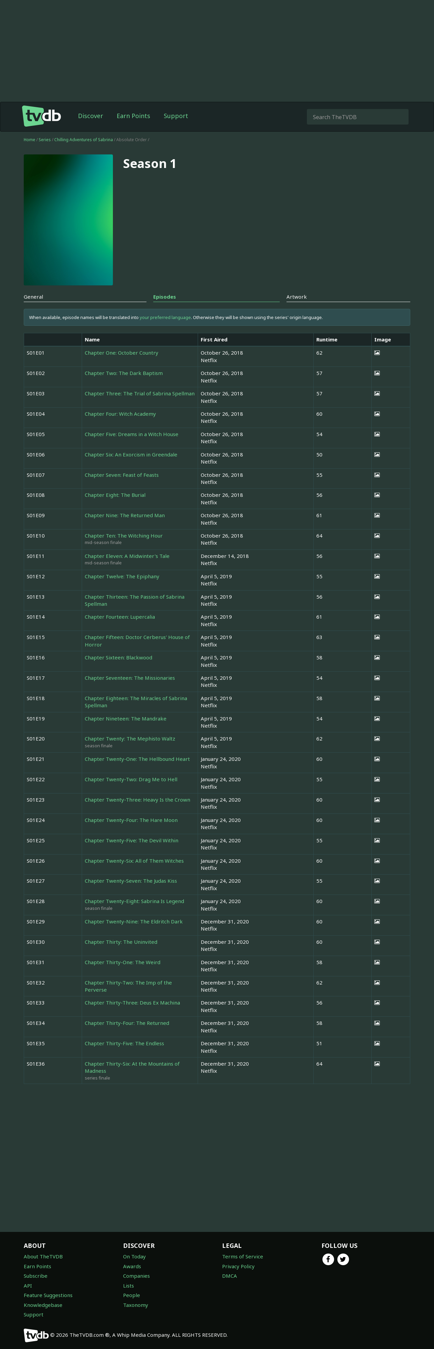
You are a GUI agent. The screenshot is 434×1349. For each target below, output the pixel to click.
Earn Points (133, 116)
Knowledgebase (43, 1304)
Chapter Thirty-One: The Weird (122, 962)
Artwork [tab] (297, 296)
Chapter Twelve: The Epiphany (122, 576)
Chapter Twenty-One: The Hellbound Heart (137, 758)
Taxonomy (135, 1304)
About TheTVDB (43, 1256)
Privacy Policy (238, 1266)
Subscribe (35, 1275)
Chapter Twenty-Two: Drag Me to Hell (131, 779)
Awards (132, 1266)
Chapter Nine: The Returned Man (125, 515)
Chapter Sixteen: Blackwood (118, 657)
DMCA (229, 1275)
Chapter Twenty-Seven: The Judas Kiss (131, 880)
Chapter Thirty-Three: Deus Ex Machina (132, 1002)
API (28, 1285)
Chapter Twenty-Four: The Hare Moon (131, 820)
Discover (90, 116)
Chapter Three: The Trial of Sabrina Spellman (140, 393)
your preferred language (165, 317)
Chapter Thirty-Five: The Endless (124, 1043)
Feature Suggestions (48, 1295)
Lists (128, 1285)
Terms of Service (242, 1256)
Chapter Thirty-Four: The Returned (127, 1022)
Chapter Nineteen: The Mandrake (125, 718)
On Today (134, 1256)
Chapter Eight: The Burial (115, 494)
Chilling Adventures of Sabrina (84, 140)
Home (29, 140)
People (131, 1295)
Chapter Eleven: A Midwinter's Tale (127, 555)
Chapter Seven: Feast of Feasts (122, 474)
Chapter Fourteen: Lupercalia (120, 616)
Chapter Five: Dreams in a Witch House (131, 434)
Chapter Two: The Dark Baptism (124, 373)
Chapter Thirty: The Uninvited (121, 941)
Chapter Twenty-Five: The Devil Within (131, 840)
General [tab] (33, 296)
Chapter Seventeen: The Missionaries (130, 677)
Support (176, 116)
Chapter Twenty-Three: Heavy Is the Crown (137, 799)
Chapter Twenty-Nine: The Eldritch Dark (134, 921)
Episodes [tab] (164, 296)
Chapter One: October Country (121, 352)
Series (45, 140)
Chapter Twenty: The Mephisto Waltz (130, 738)
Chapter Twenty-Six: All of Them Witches (134, 860)
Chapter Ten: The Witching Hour (124, 535)
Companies (136, 1275)
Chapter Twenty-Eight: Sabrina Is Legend (134, 901)
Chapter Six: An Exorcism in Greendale (131, 454)
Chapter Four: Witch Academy (120, 413)
